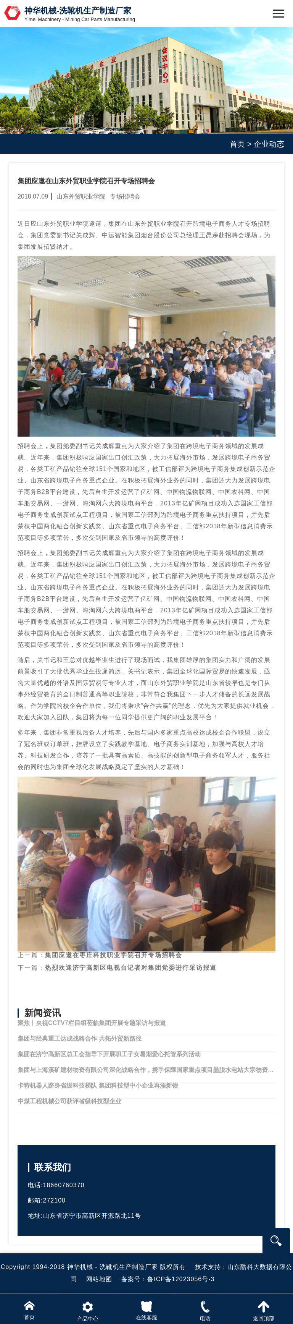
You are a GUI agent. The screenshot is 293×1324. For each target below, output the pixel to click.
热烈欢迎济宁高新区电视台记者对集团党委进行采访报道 (131, 961)
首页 (237, 144)
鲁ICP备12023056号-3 (180, 1279)
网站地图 (99, 1279)
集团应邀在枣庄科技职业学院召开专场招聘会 (113, 948)
